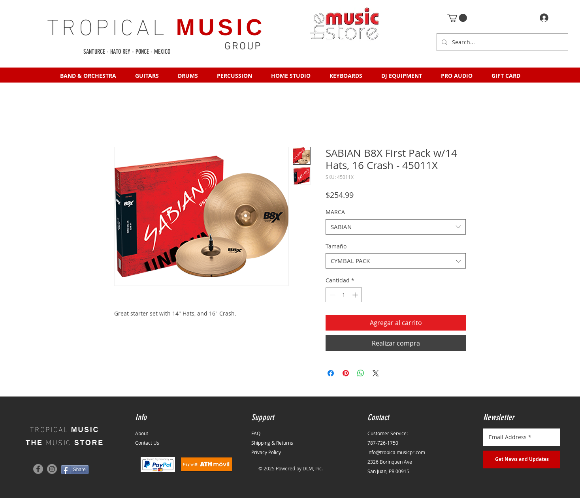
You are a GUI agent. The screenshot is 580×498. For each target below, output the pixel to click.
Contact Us (147, 443)
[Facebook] (38, 469)
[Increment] (356, 295)
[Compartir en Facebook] (330, 373)
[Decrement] (332, 295)
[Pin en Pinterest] (345, 373)
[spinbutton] (344, 295)
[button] (457, 18)
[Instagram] (52, 469)
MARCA (335, 212)
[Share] (75, 469)
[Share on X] (375, 373)
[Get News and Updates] (521, 459)
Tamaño (336, 246)
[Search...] (501, 42)
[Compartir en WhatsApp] (360, 373)
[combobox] (396, 227)
